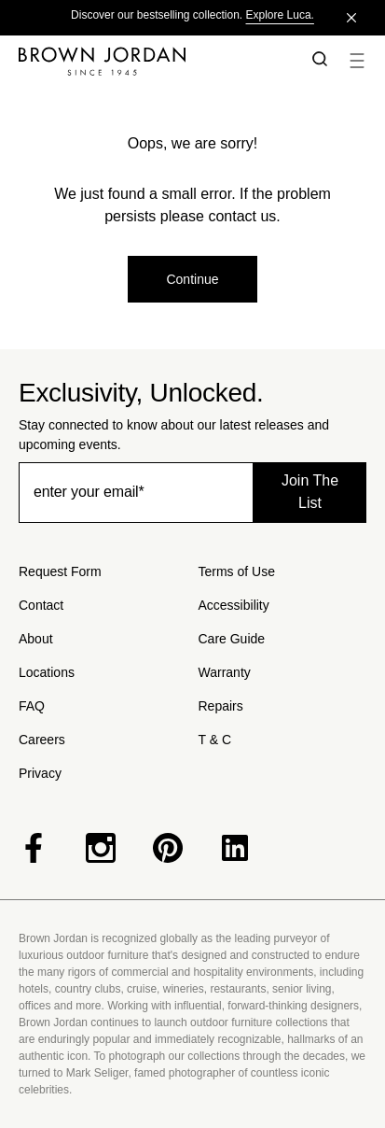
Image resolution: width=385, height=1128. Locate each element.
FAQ (32, 705)
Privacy (40, 773)
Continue (192, 279)
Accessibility (234, 605)
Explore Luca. (280, 14)
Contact (41, 605)
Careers (42, 739)
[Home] (151, 60)
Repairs (221, 705)
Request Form (60, 571)
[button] (316, 60)
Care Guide (232, 638)
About (36, 638)
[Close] (351, 18)
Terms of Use (237, 571)
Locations (47, 672)
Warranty (225, 672)
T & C (215, 739)
